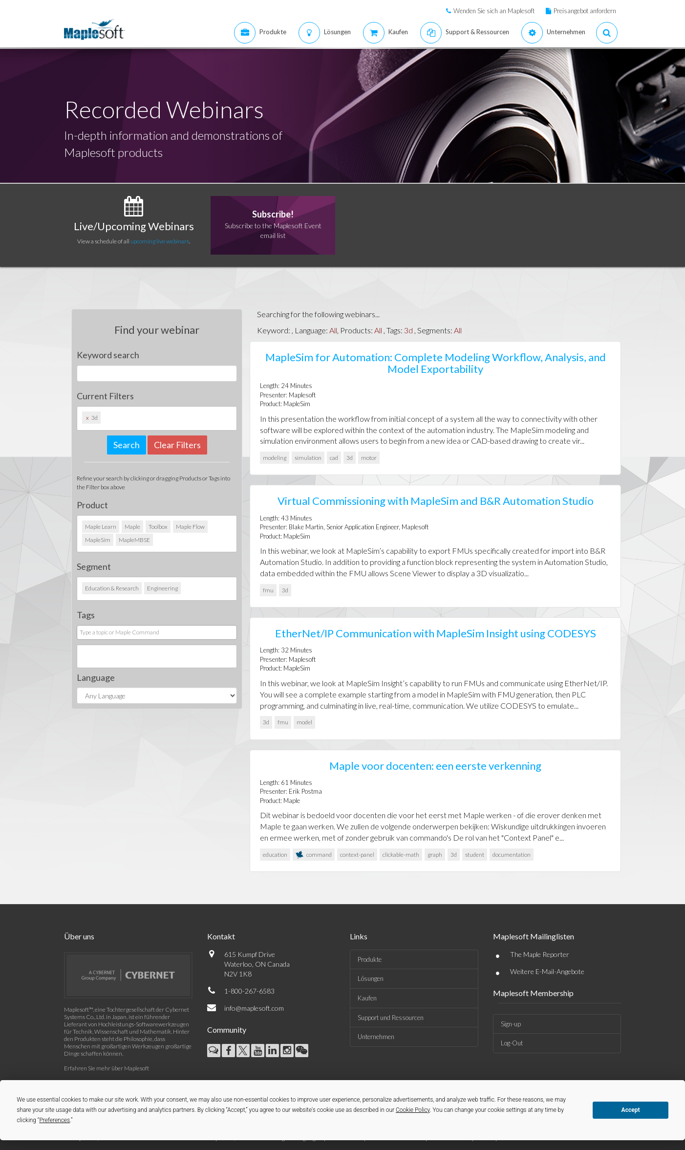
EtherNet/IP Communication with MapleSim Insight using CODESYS (435, 633)
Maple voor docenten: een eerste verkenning (435, 765)
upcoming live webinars (159, 241)
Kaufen (367, 998)
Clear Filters (177, 444)
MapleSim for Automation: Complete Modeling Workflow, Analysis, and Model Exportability (435, 362)
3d (408, 330)
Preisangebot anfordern (585, 11)
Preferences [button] (54, 1120)
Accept (630, 1110)
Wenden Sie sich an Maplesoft (494, 11)
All (333, 330)
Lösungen (371, 978)
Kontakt (221, 936)
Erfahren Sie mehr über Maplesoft (106, 1068)
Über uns (79, 936)
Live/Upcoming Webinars (134, 226)
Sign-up (511, 1024)
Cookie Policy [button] (413, 1110)
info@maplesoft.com (254, 1008)
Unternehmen (376, 1037)
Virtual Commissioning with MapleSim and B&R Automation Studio (436, 500)
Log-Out (512, 1043)
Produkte (370, 959)
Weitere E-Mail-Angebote (547, 971)
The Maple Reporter (539, 954)
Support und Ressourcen (391, 1017)
